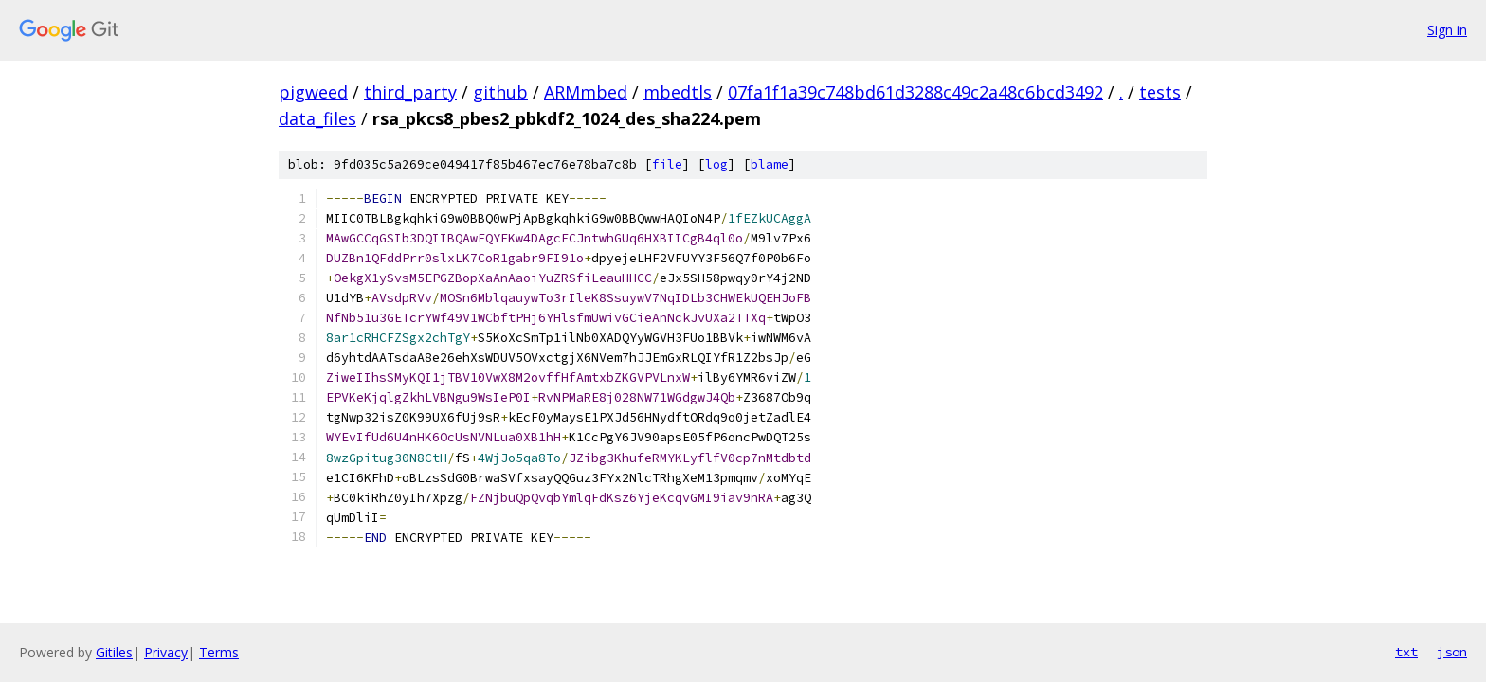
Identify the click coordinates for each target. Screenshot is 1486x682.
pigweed (313, 92)
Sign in (1447, 30)
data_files (317, 118)
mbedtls (677, 92)
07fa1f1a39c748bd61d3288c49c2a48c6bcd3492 (915, 92)
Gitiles (114, 652)
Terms (219, 652)
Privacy (166, 652)
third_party (410, 92)
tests (1160, 92)
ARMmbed (585, 92)
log (716, 164)
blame (769, 164)
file (667, 164)
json (1452, 651)
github (500, 92)
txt (1406, 651)
